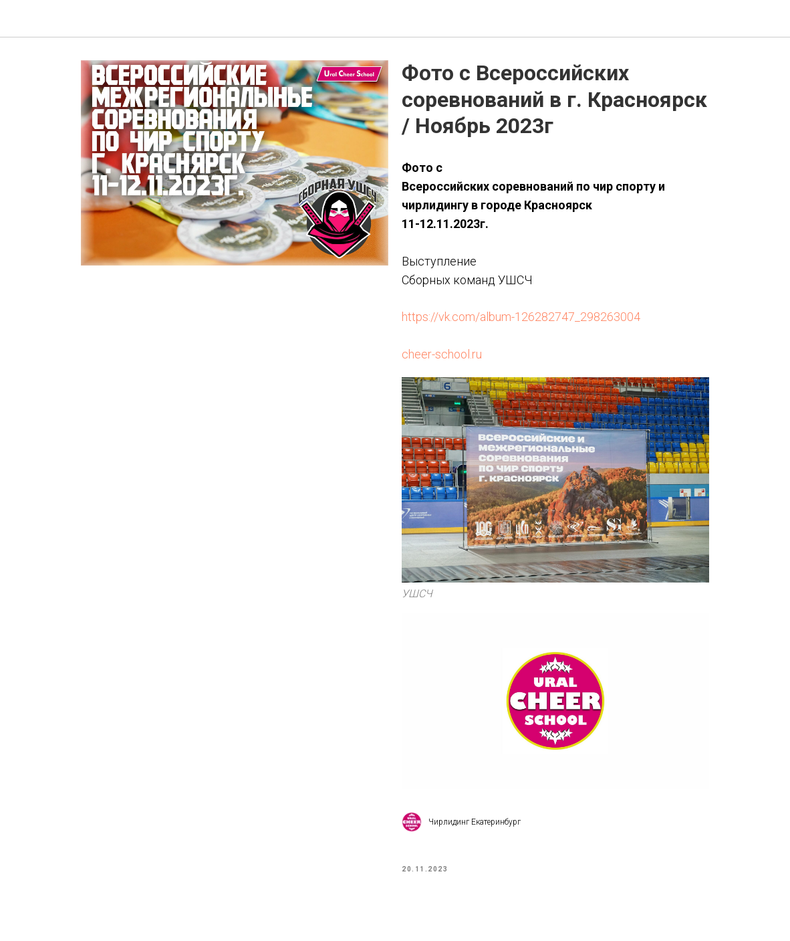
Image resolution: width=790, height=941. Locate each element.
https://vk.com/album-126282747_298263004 (521, 320)
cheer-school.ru (442, 357)
